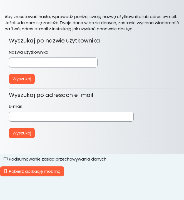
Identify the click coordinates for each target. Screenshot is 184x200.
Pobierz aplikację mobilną (32, 171)
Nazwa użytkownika (28, 52)
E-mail (15, 106)
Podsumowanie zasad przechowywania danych (55, 159)
